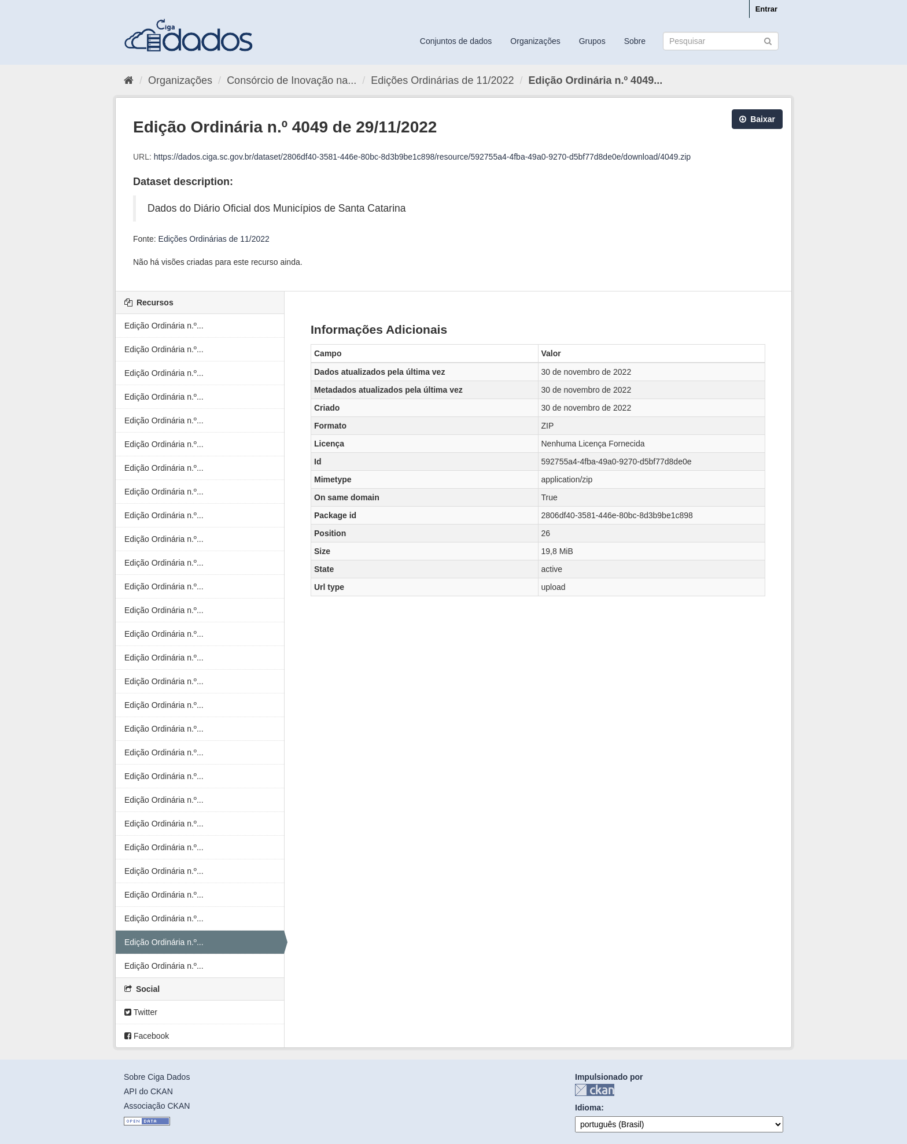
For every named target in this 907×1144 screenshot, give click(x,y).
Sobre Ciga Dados (157, 1077)
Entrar (766, 9)
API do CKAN (148, 1091)
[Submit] (768, 40)
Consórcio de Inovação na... (291, 80)
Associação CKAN (157, 1105)
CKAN (594, 1090)
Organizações (535, 41)
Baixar (757, 119)
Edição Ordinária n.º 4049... (596, 80)
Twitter (140, 1012)
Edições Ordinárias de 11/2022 (442, 80)
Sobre (635, 41)
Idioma (588, 1107)
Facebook (146, 1035)
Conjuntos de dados (456, 41)
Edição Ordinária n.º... (164, 325)
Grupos (592, 41)
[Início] (129, 80)
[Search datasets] (721, 41)
